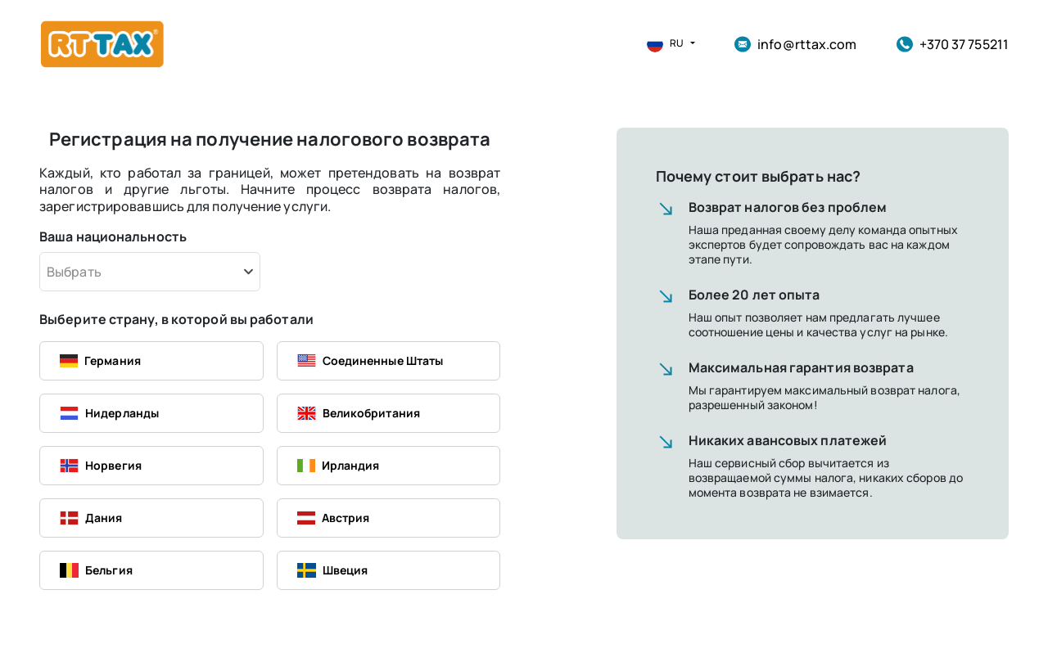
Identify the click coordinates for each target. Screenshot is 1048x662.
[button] (664, 44)
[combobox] (149, 271)
